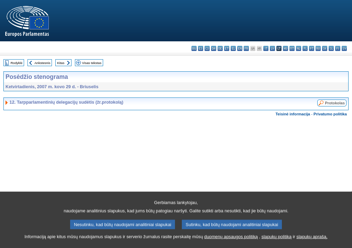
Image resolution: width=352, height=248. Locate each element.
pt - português (311, 48)
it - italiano (265, 48)
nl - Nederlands (298, 48)
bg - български (194, 48)
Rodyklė (17, 63)
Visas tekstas (91, 63)
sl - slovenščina (331, 48)
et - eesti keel (226, 48)
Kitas (60, 63)
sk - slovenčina (324, 48)
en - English (239, 48)
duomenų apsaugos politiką (231, 242)
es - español (200, 48)
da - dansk (213, 48)
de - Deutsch (220, 48)
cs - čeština (207, 48)
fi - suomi (337, 48)
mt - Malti (292, 48)
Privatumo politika (330, 114)
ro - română (318, 48)
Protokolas (335, 103)
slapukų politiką (277, 242)
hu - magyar (285, 48)
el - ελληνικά (233, 48)
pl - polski (305, 48)
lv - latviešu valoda (272, 48)
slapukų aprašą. (311, 242)
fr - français (246, 48)
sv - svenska (344, 48)
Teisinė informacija (293, 114)
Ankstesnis (42, 63)
